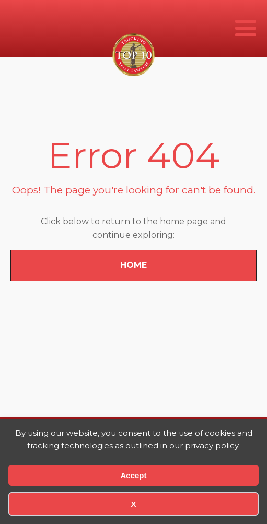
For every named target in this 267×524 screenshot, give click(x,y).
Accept (133, 475)
